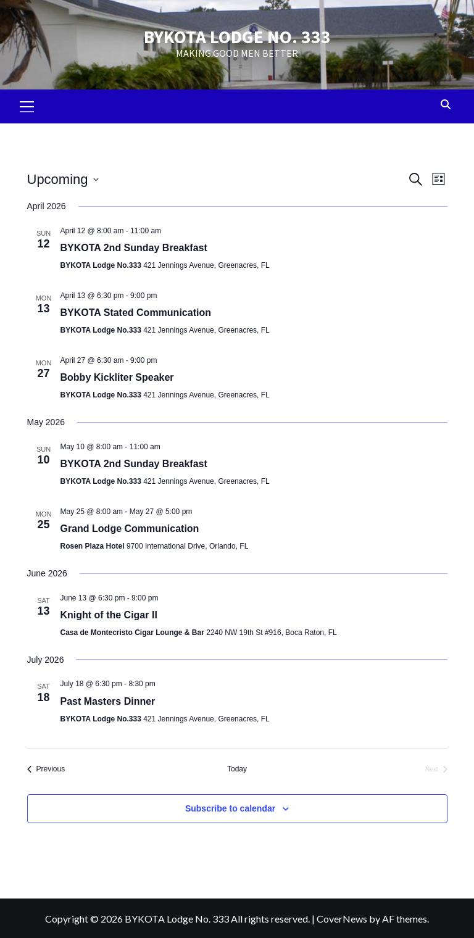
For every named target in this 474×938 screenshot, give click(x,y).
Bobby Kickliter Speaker (117, 374)
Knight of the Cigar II (108, 612)
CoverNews (342, 915)
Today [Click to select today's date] (237, 766)
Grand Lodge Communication (129, 525)
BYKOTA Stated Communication (135, 309)
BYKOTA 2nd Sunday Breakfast (133, 244)
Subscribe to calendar (230, 805)
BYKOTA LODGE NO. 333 (237, 34)
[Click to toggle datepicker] (63, 176)
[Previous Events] (46, 766)
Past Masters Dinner (108, 697)
